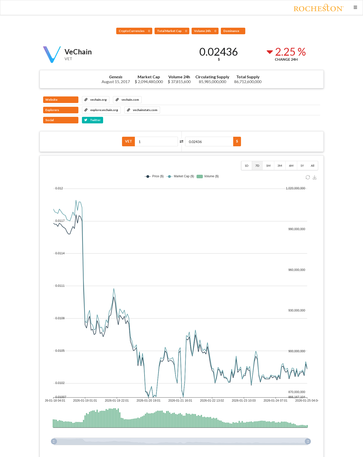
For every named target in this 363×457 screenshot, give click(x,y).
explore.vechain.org (101, 110)
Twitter (92, 120)
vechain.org (95, 99)
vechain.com (127, 99)
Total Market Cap (172, 31)
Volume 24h (205, 31)
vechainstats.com (142, 110)
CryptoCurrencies (134, 31)
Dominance (231, 31)
